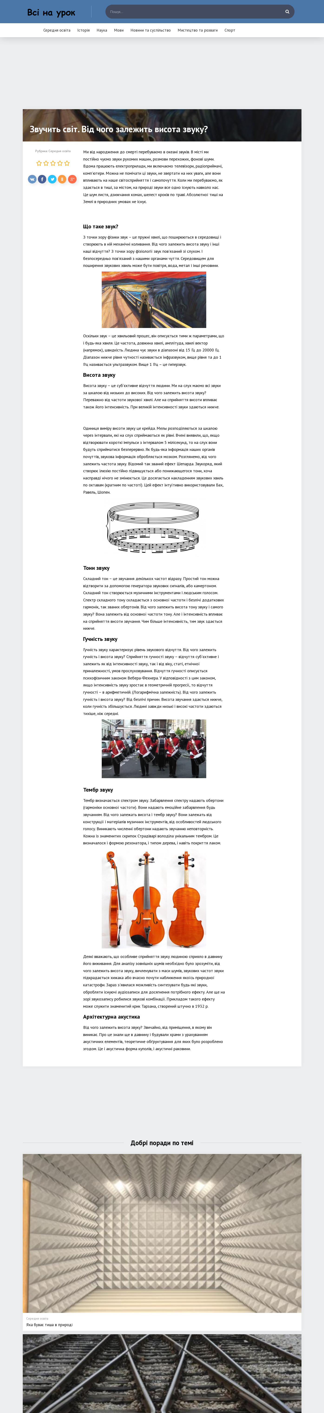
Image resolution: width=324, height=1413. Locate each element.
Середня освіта (56, 30)
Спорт (230, 30)
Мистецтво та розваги (198, 30)
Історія (83, 30)
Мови (119, 30)
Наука (102, 30)
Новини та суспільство (151, 30)
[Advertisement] (162, 76)
